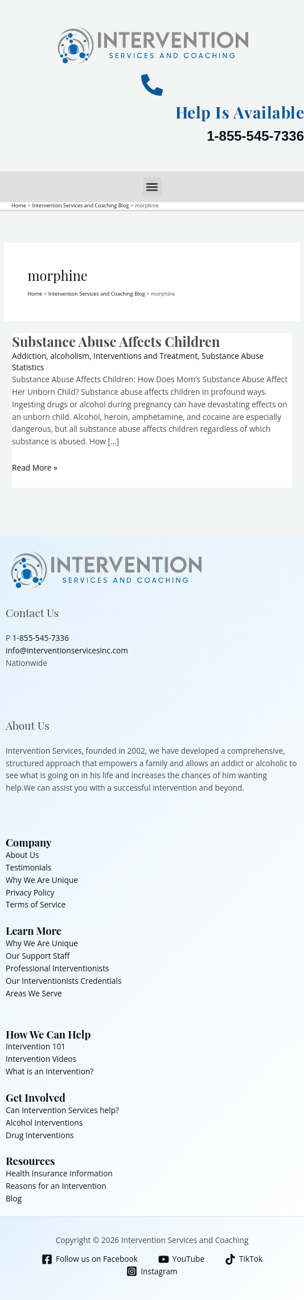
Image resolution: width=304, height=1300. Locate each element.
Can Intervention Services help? (62, 1110)
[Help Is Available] (152, 85)
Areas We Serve (34, 993)
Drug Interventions (40, 1135)
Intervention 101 (35, 1046)
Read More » (34, 467)
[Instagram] (152, 1271)
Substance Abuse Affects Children (116, 341)
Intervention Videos (41, 1058)
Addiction (29, 355)
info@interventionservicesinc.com (67, 650)
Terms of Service (35, 904)
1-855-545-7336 (255, 136)
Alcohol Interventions (44, 1122)
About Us (22, 854)
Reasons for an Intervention (56, 1185)
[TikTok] (244, 1259)
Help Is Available (240, 111)
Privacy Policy (30, 892)
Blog (14, 1198)
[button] (152, 186)
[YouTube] (181, 1259)
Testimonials (28, 867)
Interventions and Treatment (145, 355)
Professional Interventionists (57, 968)
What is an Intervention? (49, 1071)
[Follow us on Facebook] (89, 1259)
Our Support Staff (37, 955)
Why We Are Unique (42, 879)
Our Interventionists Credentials (63, 980)
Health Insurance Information (59, 1173)
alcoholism (69, 355)
